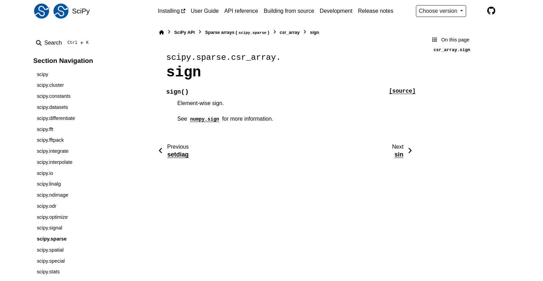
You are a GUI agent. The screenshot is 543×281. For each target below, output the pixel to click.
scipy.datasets (52, 107)
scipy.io (45, 173)
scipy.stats (48, 271)
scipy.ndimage (52, 195)
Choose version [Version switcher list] (439, 11)
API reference (241, 11)
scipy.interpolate (54, 162)
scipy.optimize (52, 217)
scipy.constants (53, 96)
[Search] (63, 43)
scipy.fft (45, 129)
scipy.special (51, 261)
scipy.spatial (50, 250)
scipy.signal (49, 228)
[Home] (161, 32)
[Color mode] (476, 11)
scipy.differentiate (56, 118)
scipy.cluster (50, 85)
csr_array (290, 32)
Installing (169, 11)
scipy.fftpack (50, 140)
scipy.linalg (49, 184)
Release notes (375, 11)
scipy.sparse (51, 239)
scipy (42, 74)
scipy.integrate (53, 151)
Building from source (289, 11)
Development (336, 11)
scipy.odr (46, 206)
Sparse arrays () (237, 33)
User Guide (205, 11)
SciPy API (184, 32)
